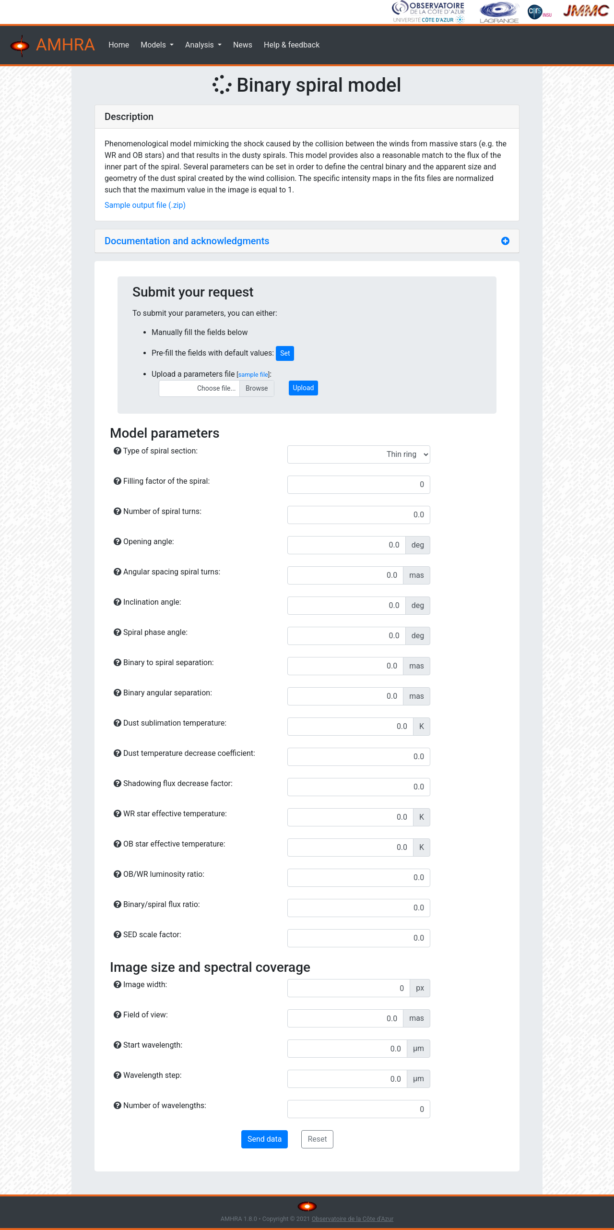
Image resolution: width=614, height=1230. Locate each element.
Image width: (140, 984)
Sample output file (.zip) (145, 205)
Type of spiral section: (156, 450)
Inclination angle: (147, 602)
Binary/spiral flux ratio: (157, 904)
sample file (253, 374)
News (242, 44)
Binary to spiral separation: (164, 662)
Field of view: (141, 1014)
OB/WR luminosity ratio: (159, 874)
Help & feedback (291, 44)
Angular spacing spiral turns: (167, 571)
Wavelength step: (148, 1075)
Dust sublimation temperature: (170, 723)
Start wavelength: (148, 1045)
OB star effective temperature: (169, 843)
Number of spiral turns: (157, 511)
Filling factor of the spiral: (162, 481)
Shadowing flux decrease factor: (173, 783)
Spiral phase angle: (151, 632)
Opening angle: (144, 541)
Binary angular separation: (163, 692)
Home (118, 44)
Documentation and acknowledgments (187, 241)
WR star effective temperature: (170, 813)
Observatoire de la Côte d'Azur (353, 1218)
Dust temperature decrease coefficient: (184, 753)
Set (285, 353)
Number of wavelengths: (160, 1105)
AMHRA (51, 46)
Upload (303, 388)
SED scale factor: (147, 934)
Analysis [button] (200, 44)
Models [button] (154, 44)
